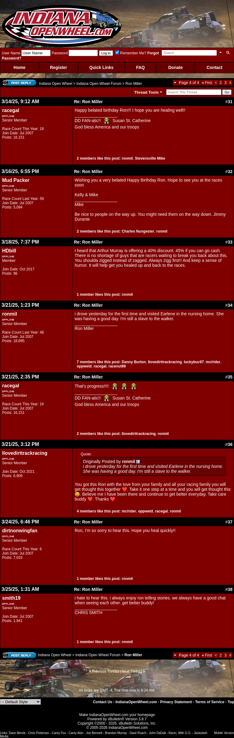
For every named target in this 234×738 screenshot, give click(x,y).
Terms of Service (209, 702)
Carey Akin (76, 733)
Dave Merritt (17, 733)
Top (231, 702)
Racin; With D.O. (179, 733)
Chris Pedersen (38, 733)
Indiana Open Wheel (55, 83)
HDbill (9, 250)
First (207, 83)
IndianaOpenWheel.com (136, 702)
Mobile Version (224, 733)
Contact (214, 67)
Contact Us (102, 702)
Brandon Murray (116, 733)
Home (20, 67)
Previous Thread (105, 671)
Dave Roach (137, 733)
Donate (175, 67)
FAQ (140, 67)
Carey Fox (59, 733)
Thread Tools (146, 92)
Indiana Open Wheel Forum (98, 83)
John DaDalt (157, 733)
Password (59, 53)
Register (58, 67)
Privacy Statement (176, 702)
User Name (11, 53)
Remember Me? (130, 53)
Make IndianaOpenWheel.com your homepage (117, 715)
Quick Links (101, 67)
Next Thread (132, 671)
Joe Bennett (94, 733)
